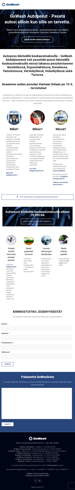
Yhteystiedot (52, 465)
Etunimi (4, 324)
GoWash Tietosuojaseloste (38, 473)
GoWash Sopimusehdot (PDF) (37, 475)
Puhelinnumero (7, 343)
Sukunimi (5, 333)
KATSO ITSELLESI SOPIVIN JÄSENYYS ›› (37, 221)
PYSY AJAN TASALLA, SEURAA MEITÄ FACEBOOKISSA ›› (37, 197)
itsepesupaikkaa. (59, 171)
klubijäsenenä (11, 267)
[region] (37, 29)
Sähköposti (5, 352)
